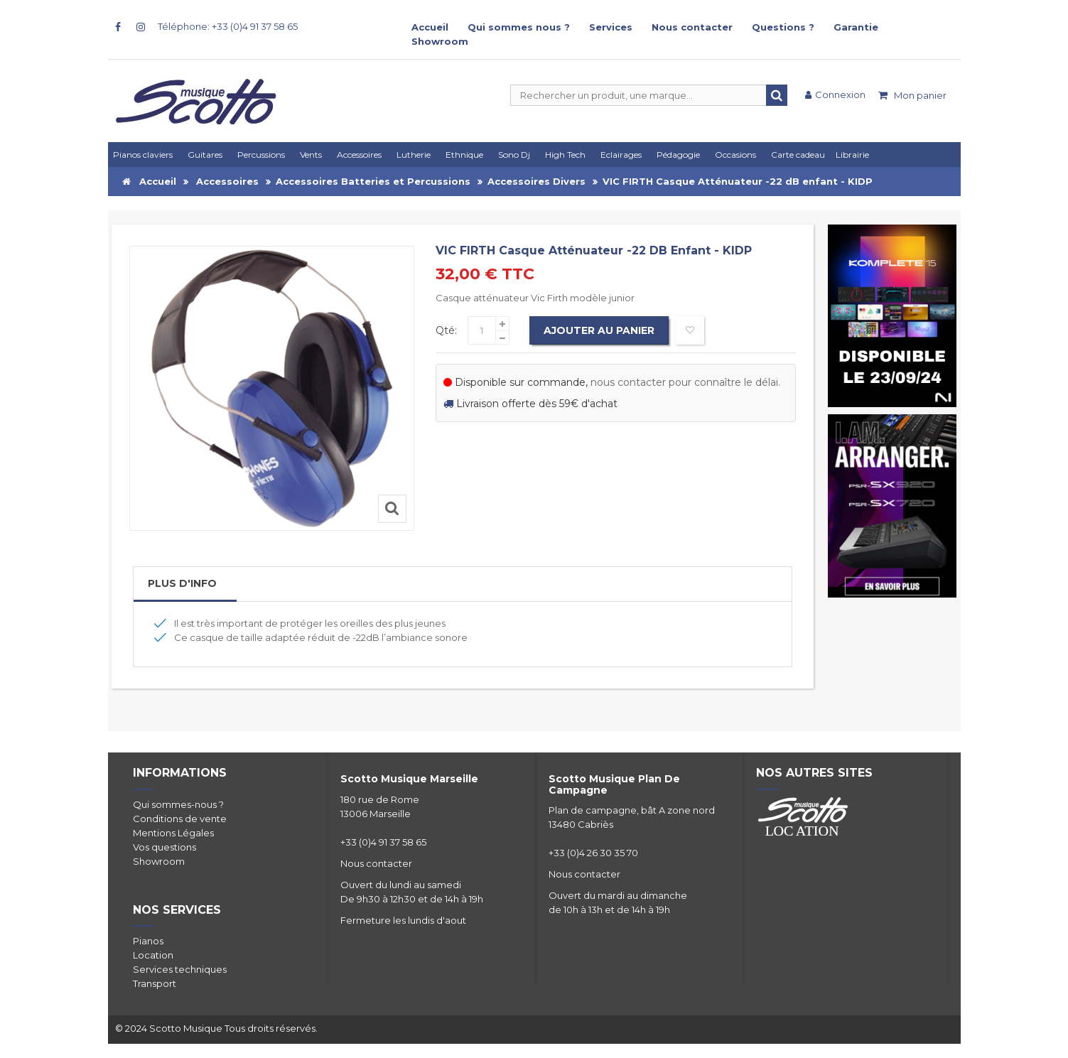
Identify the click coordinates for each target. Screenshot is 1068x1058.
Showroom (439, 41)
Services (610, 27)
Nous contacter (692, 27)
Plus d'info (182, 583)
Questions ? (783, 27)
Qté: (446, 330)
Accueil (429, 27)
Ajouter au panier (599, 330)
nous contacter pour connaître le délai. (685, 382)
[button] (623, 154)
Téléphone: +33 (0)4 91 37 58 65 (228, 26)
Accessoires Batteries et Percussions (373, 181)
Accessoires (227, 181)
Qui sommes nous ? (519, 27)
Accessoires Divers (536, 181)
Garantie (856, 27)
